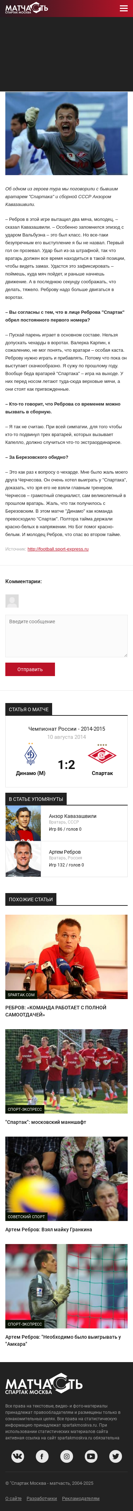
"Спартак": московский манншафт (45, 1122)
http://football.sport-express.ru (58, 549)
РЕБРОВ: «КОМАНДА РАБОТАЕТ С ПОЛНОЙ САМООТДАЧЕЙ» (55, 1011)
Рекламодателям (81, 1498)
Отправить (30, 669)
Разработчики (42, 1498)
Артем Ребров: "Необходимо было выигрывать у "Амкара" (63, 1340)
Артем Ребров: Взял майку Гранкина (48, 1229)
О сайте (13, 1498)
